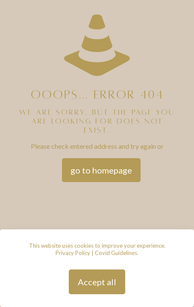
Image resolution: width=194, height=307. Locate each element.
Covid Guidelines (116, 252)
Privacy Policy (73, 252)
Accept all (97, 282)
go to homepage (101, 170)
